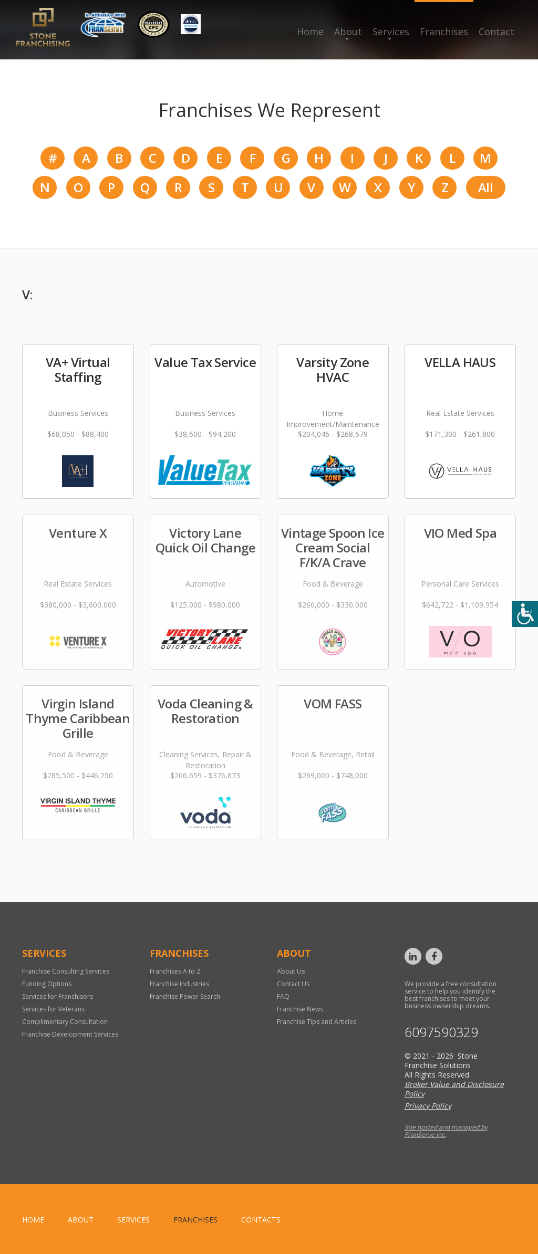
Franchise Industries (179, 983)
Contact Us (293, 983)
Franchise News (300, 1009)
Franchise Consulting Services (65, 971)
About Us (291, 971)
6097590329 (441, 1032)
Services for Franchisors (57, 996)
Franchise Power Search (185, 996)
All (485, 187)
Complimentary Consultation (65, 1021)
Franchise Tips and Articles (316, 1021)
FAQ (283, 996)
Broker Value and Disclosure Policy (454, 1089)
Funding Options (46, 983)
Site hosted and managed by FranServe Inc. (446, 1131)
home (33, 1220)
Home (310, 31)
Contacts (261, 1220)
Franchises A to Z (175, 971)
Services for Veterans (53, 1009)
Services (391, 31)
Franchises (444, 31)
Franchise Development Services (70, 1034)
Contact (496, 31)
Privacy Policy (428, 1106)
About (348, 31)
